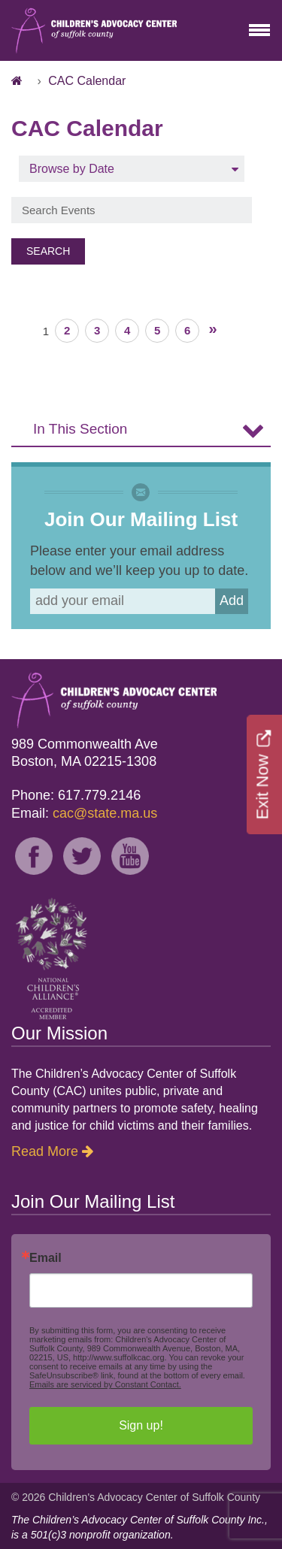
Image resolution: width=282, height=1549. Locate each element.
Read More (44, 1151)
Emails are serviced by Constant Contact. (105, 1384)
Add (232, 600)
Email (45, 1258)
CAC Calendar (87, 80)
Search (48, 251)
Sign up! (141, 1425)
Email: (84, 813)
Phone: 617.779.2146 (76, 795)
